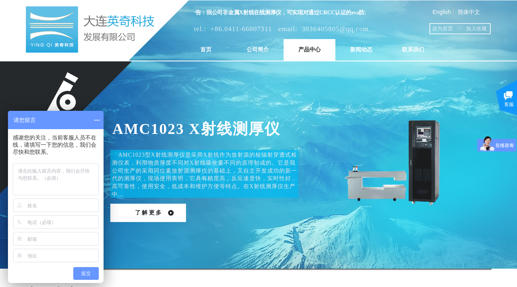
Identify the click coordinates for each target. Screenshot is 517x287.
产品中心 (309, 50)
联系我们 (413, 50)
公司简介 (258, 50)
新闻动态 (361, 50)
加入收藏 (476, 28)
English (442, 12)
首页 (206, 50)
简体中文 (469, 12)
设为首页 (442, 28)
